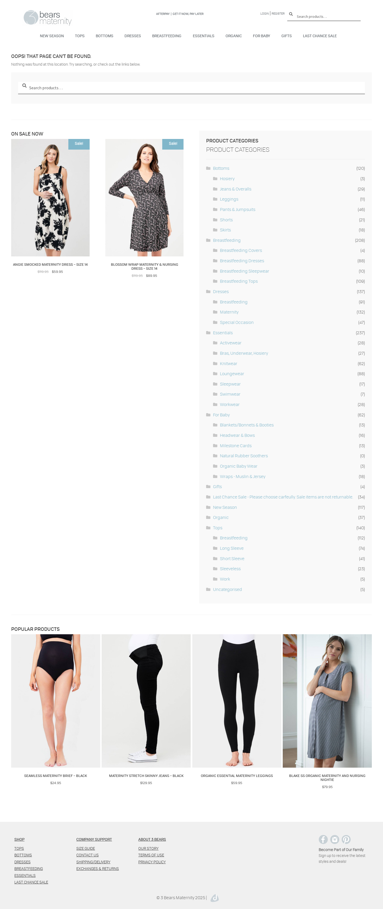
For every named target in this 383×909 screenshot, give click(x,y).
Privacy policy (152, 861)
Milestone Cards (236, 445)
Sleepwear (230, 384)
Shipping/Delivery (93, 861)
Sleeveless (230, 568)
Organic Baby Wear (238, 466)
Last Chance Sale (320, 35)
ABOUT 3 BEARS (152, 839)
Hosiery (227, 178)
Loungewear (232, 373)
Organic (234, 35)
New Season (52, 35)
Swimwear (230, 394)
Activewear (231, 342)
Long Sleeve (232, 548)
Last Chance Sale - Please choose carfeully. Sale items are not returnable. (283, 497)
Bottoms (104, 35)
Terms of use (151, 854)
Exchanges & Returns (97, 868)
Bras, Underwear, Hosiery (244, 353)
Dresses (132, 35)
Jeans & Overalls (235, 189)
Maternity (229, 312)
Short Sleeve (232, 558)
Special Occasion (237, 322)
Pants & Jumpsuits (237, 209)
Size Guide (85, 848)
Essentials (203, 35)
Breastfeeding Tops (239, 281)
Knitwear (228, 363)
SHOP (19, 839)
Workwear (230, 404)
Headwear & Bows (237, 435)
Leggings (229, 199)
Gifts (286, 35)
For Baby (261, 35)
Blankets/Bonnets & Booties (247, 425)
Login (264, 13)
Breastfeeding (166, 35)
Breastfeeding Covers (241, 250)
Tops (80, 35)
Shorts (226, 219)
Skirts (225, 229)
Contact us (87, 854)
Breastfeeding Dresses (242, 260)
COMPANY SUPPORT (94, 839)
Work (225, 579)
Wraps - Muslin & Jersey (242, 476)
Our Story (148, 848)
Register (278, 13)
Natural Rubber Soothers (244, 455)
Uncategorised (227, 589)
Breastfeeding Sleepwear (244, 271)
